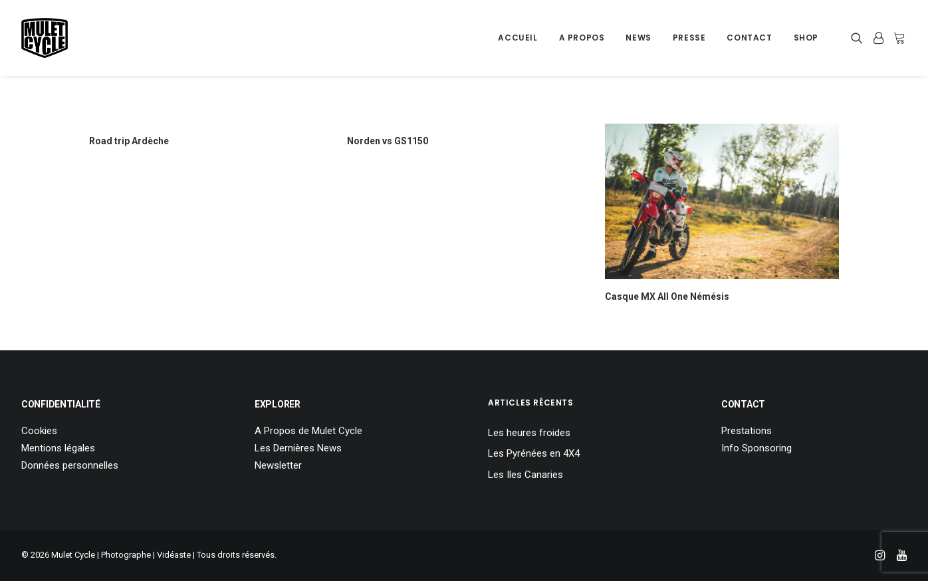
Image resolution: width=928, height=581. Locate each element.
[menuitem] (517, 38)
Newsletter (278, 465)
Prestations (746, 431)
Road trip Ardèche (129, 141)
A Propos (582, 37)
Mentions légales (58, 448)
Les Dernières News (298, 448)
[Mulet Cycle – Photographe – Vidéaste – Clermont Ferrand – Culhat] (44, 38)
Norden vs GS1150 (387, 141)
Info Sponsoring (756, 448)
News (638, 37)
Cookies (39, 431)
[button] (859, 38)
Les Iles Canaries (525, 475)
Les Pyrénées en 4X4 (534, 453)
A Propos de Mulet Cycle (308, 431)
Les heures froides (529, 433)
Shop (806, 37)
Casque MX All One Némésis (667, 296)
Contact (749, 37)
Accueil (517, 37)
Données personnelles (69, 465)
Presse (689, 37)
